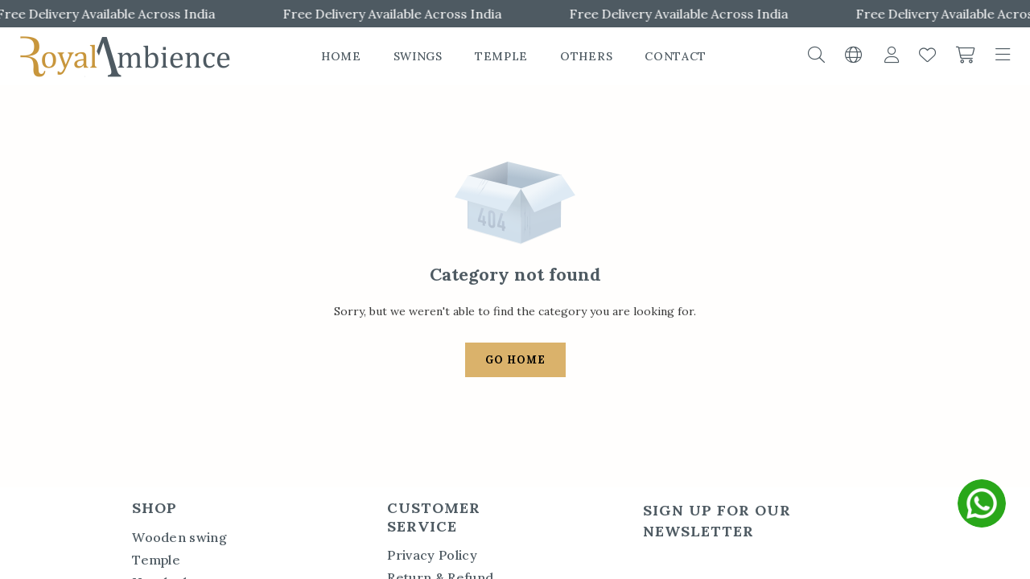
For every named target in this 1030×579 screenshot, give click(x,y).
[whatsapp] (982, 503)
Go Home (515, 360)
